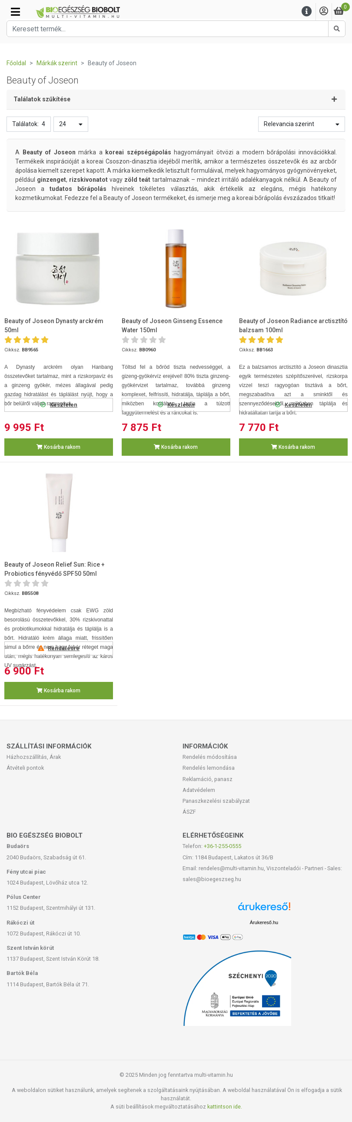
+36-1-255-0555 (222, 846)
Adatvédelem (199, 790)
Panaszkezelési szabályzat (216, 801)
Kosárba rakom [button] (58, 447)
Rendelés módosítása (210, 757)
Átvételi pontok (25, 768)
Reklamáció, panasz (207, 779)
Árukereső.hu (264, 922)
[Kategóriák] (15, 12)
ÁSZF (189, 811)
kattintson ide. (224, 1106)
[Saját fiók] (324, 11)
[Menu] (307, 11)
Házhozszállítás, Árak (34, 757)
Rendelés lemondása (209, 768)
